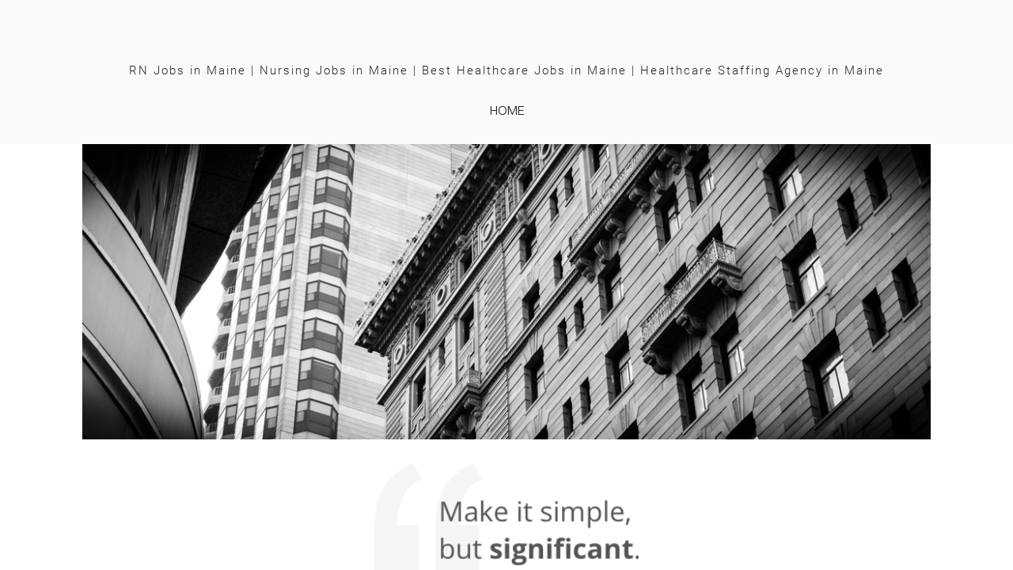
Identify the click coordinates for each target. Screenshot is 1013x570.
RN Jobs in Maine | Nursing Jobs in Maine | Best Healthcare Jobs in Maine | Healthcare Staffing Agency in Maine (506, 70)
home (507, 110)
